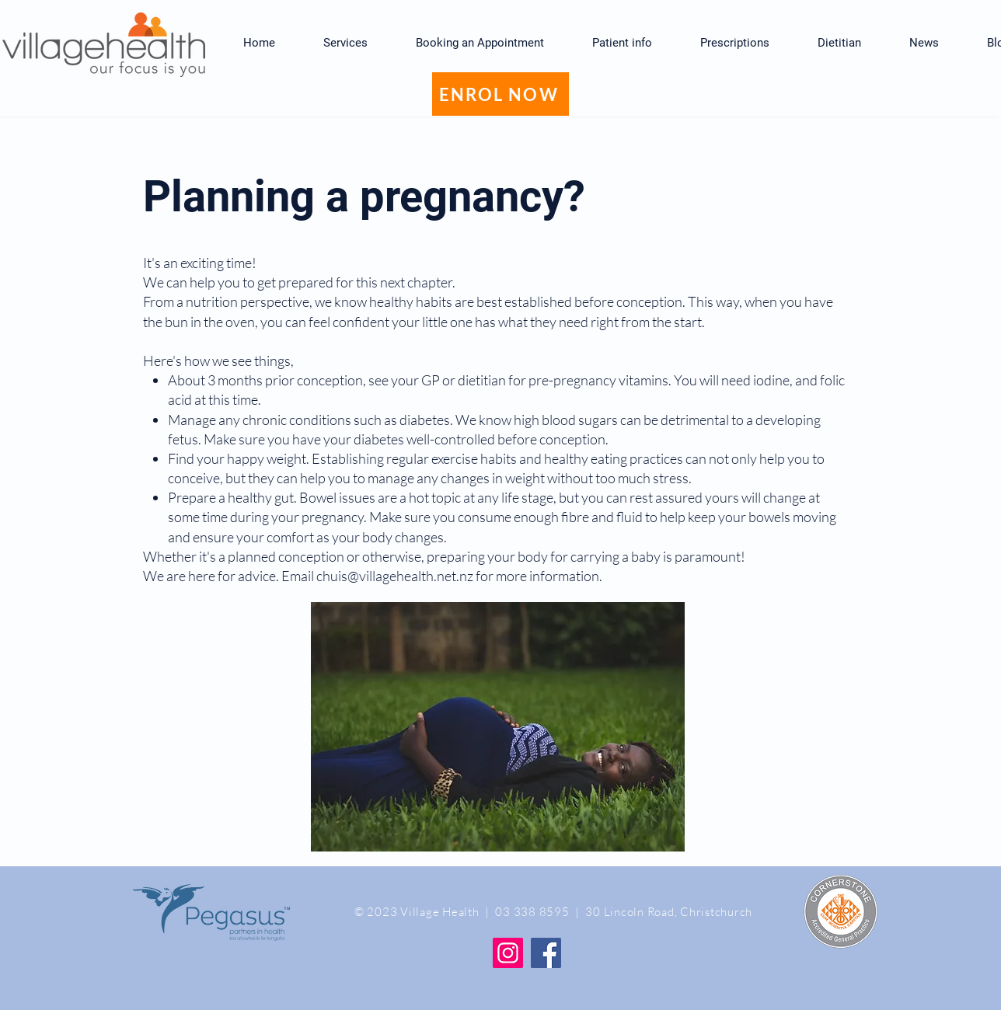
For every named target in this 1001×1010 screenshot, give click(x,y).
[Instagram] (508, 953)
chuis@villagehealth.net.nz (394, 575)
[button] (622, 43)
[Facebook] (546, 953)
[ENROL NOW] (500, 94)
